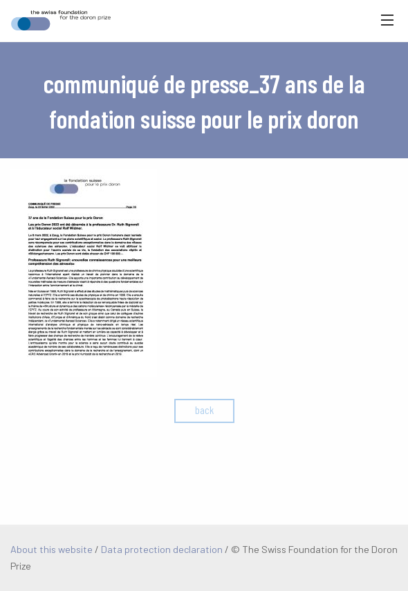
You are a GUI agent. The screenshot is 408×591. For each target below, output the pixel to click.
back (204, 409)
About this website (51, 549)
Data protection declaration (162, 549)
